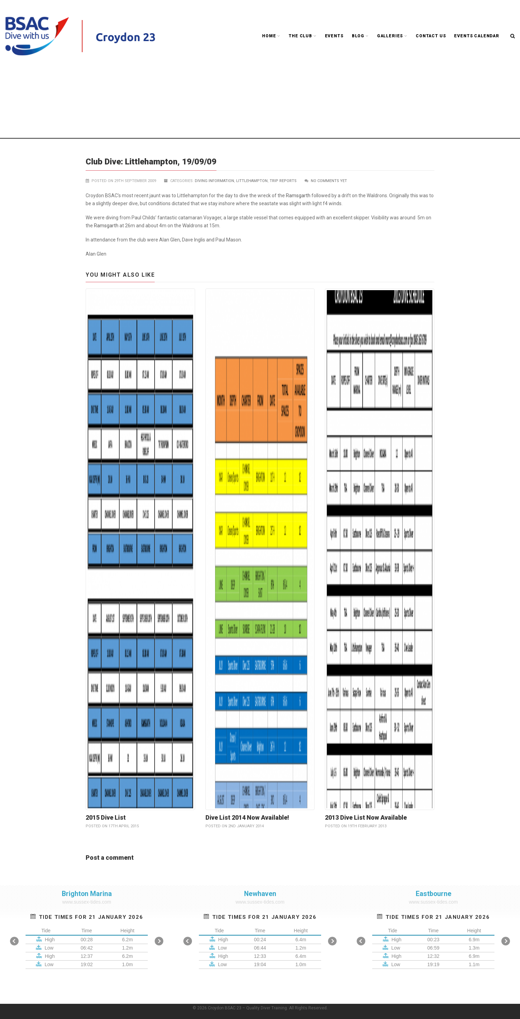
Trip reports (220, 90)
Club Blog (190, 90)
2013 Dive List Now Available (366, 817)
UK (240, 90)
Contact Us (431, 36)
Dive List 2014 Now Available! (247, 817)
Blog (360, 36)
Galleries (392, 36)
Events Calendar (476, 36)
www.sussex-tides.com (86, 902)
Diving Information (214, 181)
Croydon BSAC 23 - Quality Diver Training (130, 90)
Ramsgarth (298, 195)
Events (334, 36)
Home (271, 36)
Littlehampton (102, 98)
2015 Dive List (106, 817)
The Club (302, 36)
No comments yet (329, 181)
